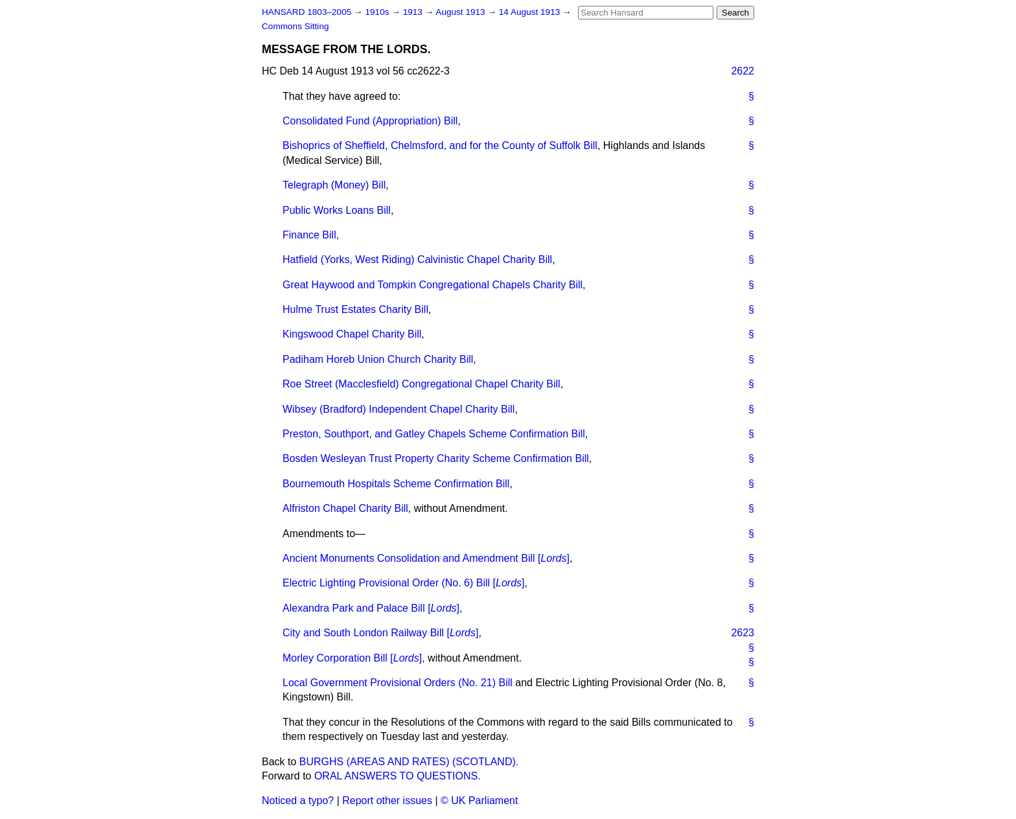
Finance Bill (309, 234)
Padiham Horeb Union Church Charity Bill (378, 359)
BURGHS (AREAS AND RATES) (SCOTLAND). (408, 761)
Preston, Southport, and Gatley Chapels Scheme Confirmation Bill (434, 433)
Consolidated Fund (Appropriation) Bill (370, 120)
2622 (742, 70)
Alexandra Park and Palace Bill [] (371, 608)
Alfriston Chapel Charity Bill (345, 508)
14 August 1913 (530, 12)
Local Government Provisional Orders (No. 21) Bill (398, 682)
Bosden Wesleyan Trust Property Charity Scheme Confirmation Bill (436, 458)
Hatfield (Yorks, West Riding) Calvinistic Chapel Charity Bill (417, 259)
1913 (414, 12)
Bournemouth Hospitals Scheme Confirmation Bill (396, 483)
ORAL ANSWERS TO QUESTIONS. (397, 775)
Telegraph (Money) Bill (334, 184)
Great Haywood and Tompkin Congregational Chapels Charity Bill (433, 284)
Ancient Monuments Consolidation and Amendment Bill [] (426, 558)
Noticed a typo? (298, 800)
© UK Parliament (479, 800)
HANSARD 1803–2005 (306, 12)
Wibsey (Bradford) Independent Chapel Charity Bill (398, 409)
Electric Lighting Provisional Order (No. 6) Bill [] (404, 582)
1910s (378, 12)
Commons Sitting (295, 26)
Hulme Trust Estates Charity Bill (355, 309)
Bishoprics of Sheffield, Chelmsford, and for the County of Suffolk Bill (440, 145)
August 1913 (461, 12)
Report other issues (387, 800)
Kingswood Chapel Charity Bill (352, 334)
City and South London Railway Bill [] (380, 632)
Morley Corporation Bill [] (352, 657)
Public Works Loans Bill (337, 210)
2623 (742, 632)
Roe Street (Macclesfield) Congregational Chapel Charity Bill (421, 383)
